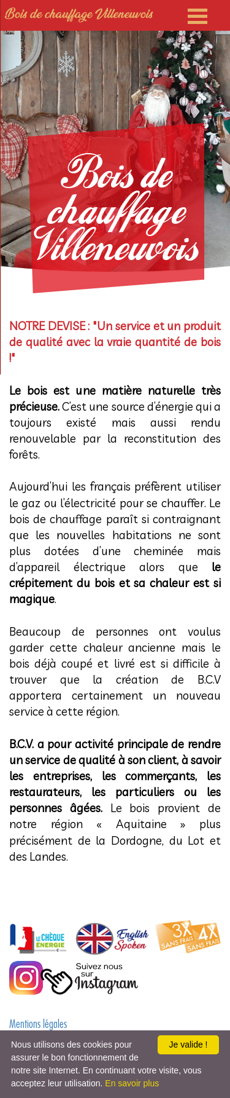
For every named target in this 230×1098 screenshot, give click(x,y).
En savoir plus (132, 1083)
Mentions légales (38, 1025)
